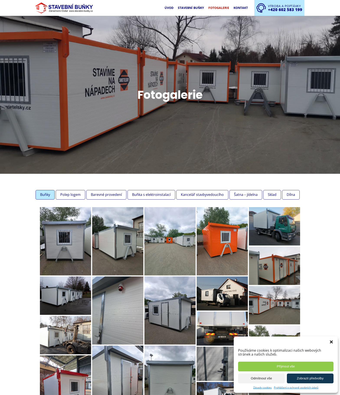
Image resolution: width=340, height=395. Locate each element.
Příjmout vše (286, 366)
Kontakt (241, 8)
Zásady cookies (262, 387)
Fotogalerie (218, 8)
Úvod (169, 8)
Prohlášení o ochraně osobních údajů (296, 387)
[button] (331, 342)
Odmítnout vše (261, 378)
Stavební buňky (191, 8)
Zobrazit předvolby (310, 378)
